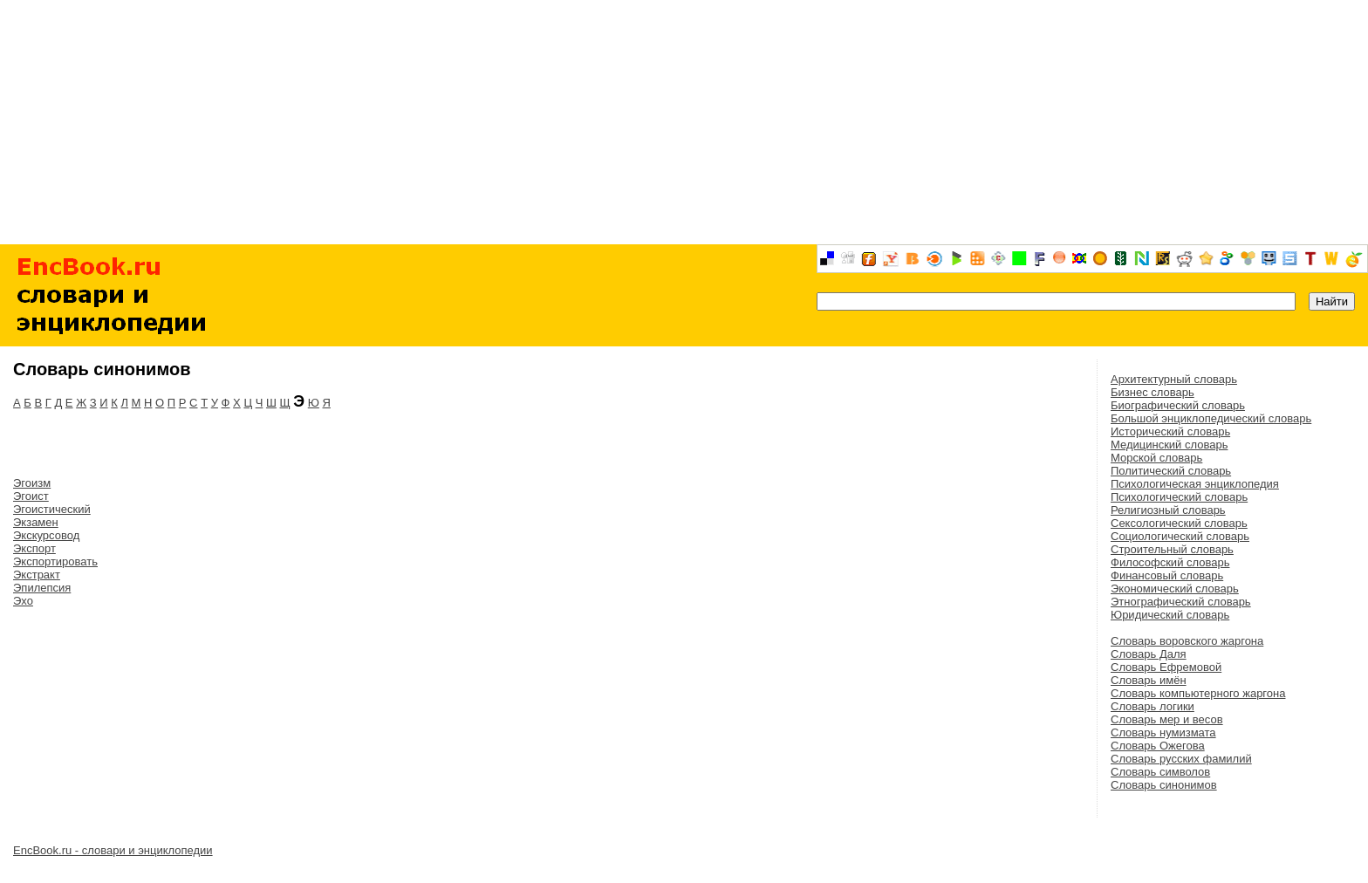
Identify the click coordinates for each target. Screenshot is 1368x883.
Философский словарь (1170, 562)
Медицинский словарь (1169, 444)
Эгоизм (32, 482)
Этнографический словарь (1181, 601)
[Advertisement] (684, 122)
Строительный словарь (1172, 549)
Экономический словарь (1175, 588)
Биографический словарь (1178, 405)
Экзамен (35, 522)
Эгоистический (52, 509)
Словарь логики (1152, 706)
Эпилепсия (42, 587)
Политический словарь (1171, 470)
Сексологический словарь (1179, 523)
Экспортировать (55, 561)
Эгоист (31, 496)
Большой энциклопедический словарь (1211, 418)
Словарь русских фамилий (1181, 758)
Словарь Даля (1149, 654)
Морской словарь (1156, 457)
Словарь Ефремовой (1166, 667)
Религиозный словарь (1168, 510)
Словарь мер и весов (1167, 719)
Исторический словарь (1170, 431)
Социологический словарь (1180, 536)
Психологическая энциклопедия (1195, 483)
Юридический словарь (1170, 614)
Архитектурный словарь (1174, 379)
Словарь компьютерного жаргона (1198, 693)
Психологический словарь (1179, 496)
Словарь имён (1149, 680)
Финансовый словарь (1167, 575)
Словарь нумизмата (1163, 732)
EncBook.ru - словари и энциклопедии (113, 850)
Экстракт (36, 574)
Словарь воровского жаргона (1187, 640)
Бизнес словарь (1152, 392)
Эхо (23, 600)
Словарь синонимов (1164, 784)
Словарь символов (1160, 771)
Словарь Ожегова (1158, 745)
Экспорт (34, 548)
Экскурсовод (46, 535)
